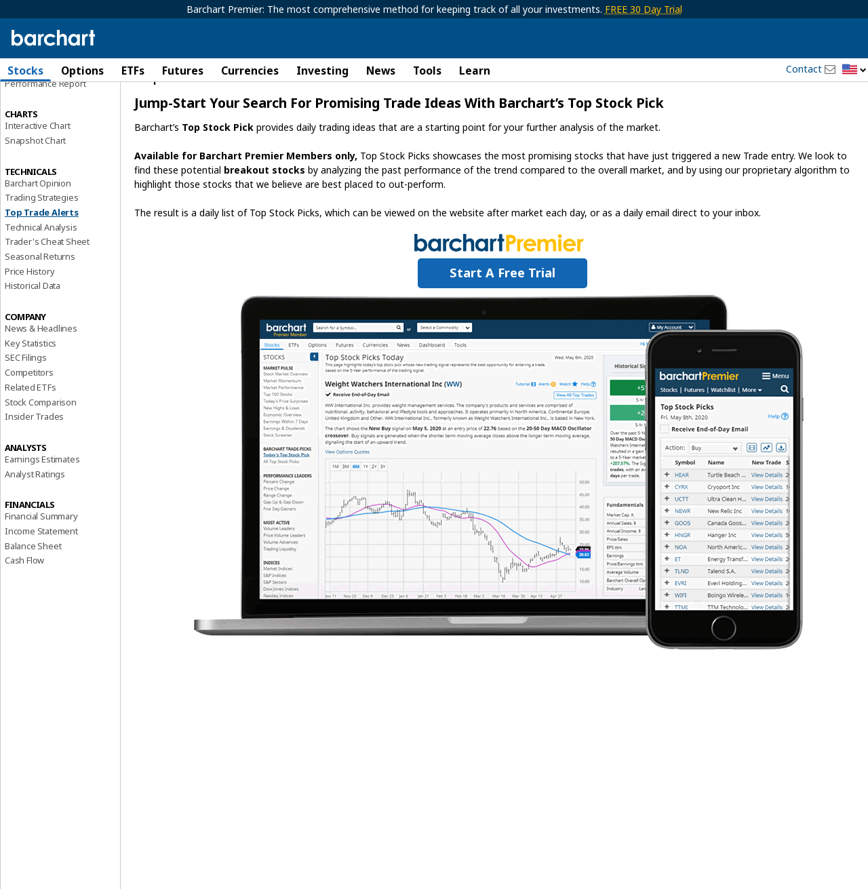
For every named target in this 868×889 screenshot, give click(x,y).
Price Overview (34, 106)
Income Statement (41, 569)
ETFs (132, 70)
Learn (474, 70)
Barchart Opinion (38, 221)
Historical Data (32, 324)
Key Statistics (30, 381)
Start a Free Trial (502, 310)
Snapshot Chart (35, 178)
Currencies (250, 70)
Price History (29, 309)
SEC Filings (26, 396)
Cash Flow (24, 599)
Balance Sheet (33, 584)
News (380, 70)
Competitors (29, 410)
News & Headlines (41, 366)
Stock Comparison (41, 440)
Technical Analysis (41, 265)
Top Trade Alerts (42, 250)
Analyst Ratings (35, 512)
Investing (322, 70)
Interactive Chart (38, 163)
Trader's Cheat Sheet (47, 280)
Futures (182, 70)
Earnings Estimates (42, 497)
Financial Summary (41, 554)
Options (82, 70)
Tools (427, 70)
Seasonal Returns (40, 294)
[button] (854, 70)
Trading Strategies (41, 235)
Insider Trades (34, 454)
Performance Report (45, 121)
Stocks (25, 70)
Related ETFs (30, 425)
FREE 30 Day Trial (643, 9)
